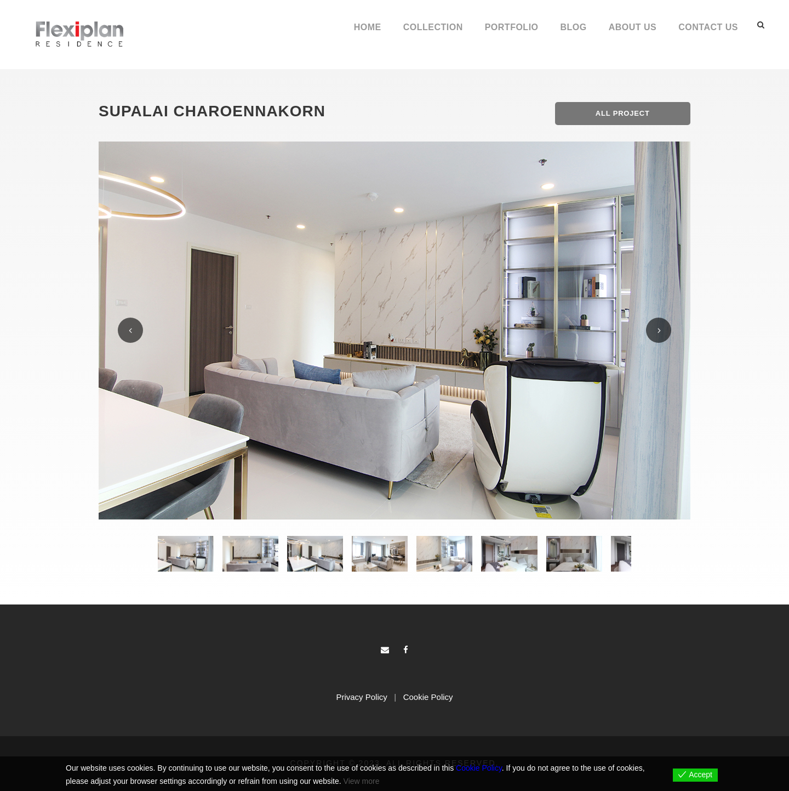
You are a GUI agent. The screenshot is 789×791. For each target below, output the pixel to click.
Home (367, 27)
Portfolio (512, 27)
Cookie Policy (428, 697)
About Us (633, 27)
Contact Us (708, 27)
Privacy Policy (361, 697)
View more (362, 781)
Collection (433, 27)
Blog (574, 27)
